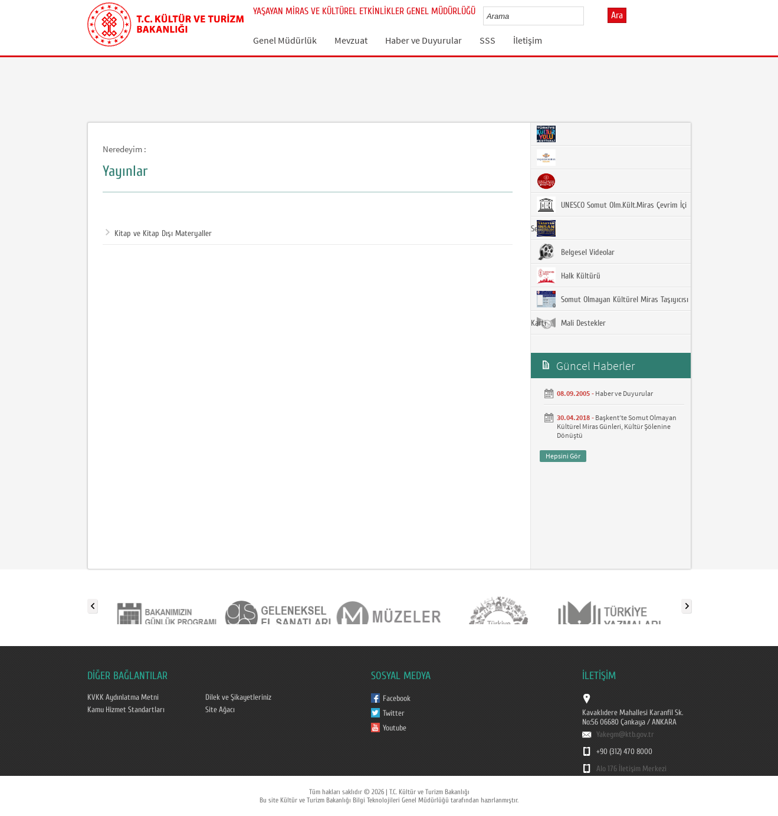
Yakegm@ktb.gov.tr (625, 734)
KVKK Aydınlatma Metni (123, 697)
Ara (617, 15)
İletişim (527, 40)
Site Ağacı (220, 710)
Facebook (397, 698)
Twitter (394, 713)
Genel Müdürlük (285, 40)
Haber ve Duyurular (423, 40)
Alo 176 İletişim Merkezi (631, 769)
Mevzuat (350, 40)
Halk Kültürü (568, 275)
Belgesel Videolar (576, 252)
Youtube (394, 728)
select (587, 15)
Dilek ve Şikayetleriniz (238, 697)
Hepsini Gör (563, 455)
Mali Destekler (571, 322)
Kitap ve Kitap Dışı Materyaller (159, 233)
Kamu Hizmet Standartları (126, 710)
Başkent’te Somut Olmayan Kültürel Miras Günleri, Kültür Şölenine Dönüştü (617, 426)
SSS (487, 40)
